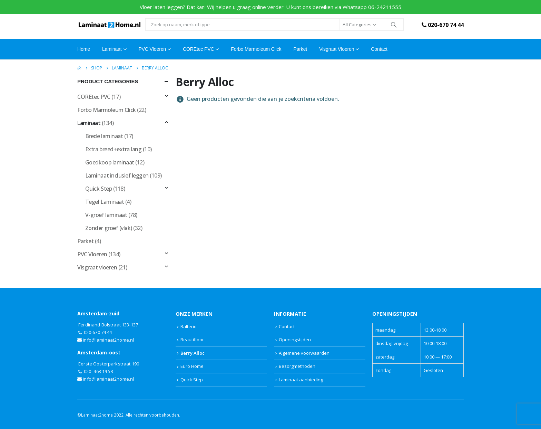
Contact (379, 49)
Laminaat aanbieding (301, 379)
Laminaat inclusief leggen (117, 175)
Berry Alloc (192, 353)
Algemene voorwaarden (304, 353)
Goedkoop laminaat (109, 162)
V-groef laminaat (106, 215)
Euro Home (192, 366)
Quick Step (98, 188)
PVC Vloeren (152, 49)
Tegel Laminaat (104, 202)
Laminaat (88, 123)
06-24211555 (384, 6)
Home (83, 49)
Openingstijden (295, 339)
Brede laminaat (104, 136)
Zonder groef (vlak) (108, 228)
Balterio (188, 326)
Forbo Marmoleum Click (256, 49)
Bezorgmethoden (297, 366)
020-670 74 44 (442, 25)
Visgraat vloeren (336, 49)
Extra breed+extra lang (113, 149)
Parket (300, 49)
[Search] (393, 24)
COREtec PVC (198, 49)
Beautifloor (192, 339)
